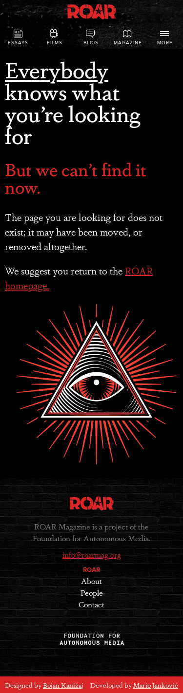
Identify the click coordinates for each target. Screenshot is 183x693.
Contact (91, 604)
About (91, 580)
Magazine (128, 37)
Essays (18, 37)
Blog (91, 37)
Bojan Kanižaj (63, 685)
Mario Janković (155, 685)
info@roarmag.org (91, 554)
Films (54, 37)
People (92, 592)
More (165, 37)
